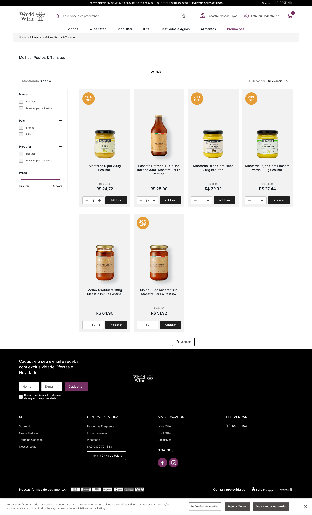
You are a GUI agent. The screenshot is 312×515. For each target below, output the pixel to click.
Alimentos (36, 37)
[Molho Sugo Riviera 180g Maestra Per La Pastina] (159, 273)
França (30, 127)
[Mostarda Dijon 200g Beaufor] (104, 148)
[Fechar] (305, 508)
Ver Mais (156, 71)
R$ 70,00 (57, 185)
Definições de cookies (205, 508)
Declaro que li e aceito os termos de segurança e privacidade (42, 397)
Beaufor (30, 101)
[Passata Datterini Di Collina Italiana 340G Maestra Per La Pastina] (159, 148)
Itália (29, 134)
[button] (184, 15)
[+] (99, 200)
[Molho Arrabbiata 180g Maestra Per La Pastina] (104, 273)
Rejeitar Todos (237, 508)
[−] (87, 200)
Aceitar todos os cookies (271, 508)
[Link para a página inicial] (23, 37)
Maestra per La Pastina (39, 108)
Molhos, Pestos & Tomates (60, 37)
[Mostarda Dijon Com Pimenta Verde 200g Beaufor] (267, 148)
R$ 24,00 (24, 185)
